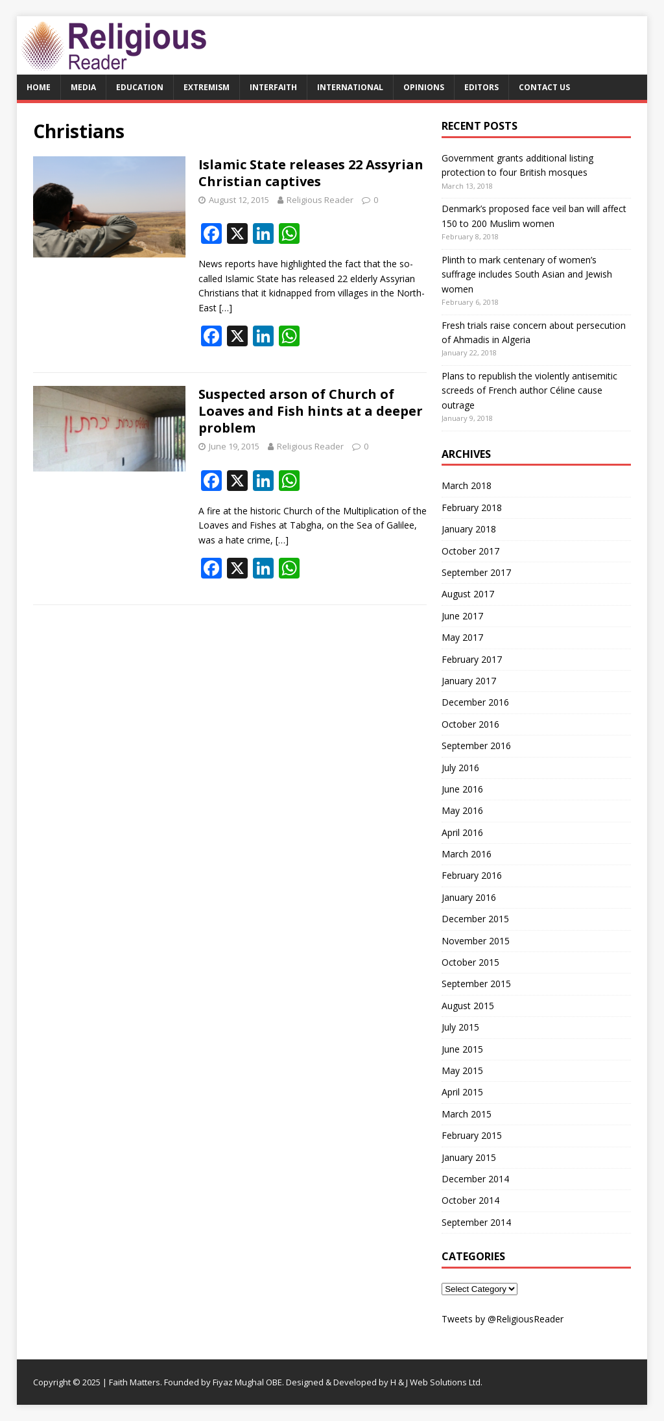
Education (139, 87)
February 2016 (472, 875)
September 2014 (476, 1222)
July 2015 (460, 1027)
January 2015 (469, 1157)
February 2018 (472, 507)
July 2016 (460, 767)
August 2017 (468, 594)
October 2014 (470, 1200)
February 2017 (472, 659)
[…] (225, 308)
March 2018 (467, 485)
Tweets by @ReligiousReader (502, 1319)
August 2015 (468, 1005)
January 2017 (469, 681)
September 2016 (476, 745)
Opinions (423, 87)
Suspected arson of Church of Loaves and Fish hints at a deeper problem (310, 410)
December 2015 (475, 919)
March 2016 (467, 854)
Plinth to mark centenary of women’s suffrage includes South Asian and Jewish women (527, 274)
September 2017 (476, 572)
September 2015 (476, 983)
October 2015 (470, 962)
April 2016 (462, 832)
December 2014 (475, 1179)
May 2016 (462, 810)
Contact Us (544, 87)
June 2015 (462, 1049)
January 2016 (469, 897)
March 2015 (467, 1114)
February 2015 (472, 1135)
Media (83, 87)
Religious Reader (320, 200)
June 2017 (462, 616)
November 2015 (476, 941)
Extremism (207, 87)
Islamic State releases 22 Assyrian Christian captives (310, 173)
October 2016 (470, 724)
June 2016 (462, 789)
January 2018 (469, 529)
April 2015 (462, 1092)
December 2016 (475, 702)
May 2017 (462, 637)
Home (39, 87)
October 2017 (470, 551)
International (350, 87)
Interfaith (273, 87)
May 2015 (462, 1070)
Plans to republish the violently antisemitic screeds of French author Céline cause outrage (529, 390)
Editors (481, 87)
